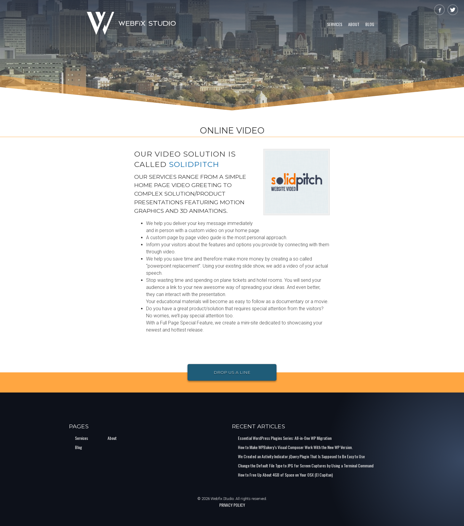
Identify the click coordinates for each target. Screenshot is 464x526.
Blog (369, 24)
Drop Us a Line (232, 372)
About (353, 24)
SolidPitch (194, 164)
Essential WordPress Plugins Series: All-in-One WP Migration (285, 438)
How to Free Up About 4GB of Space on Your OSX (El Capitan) (285, 475)
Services (334, 24)
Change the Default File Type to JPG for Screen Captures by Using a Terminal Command (306, 465)
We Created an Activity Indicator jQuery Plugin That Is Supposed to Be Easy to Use (301, 456)
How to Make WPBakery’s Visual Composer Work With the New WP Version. (295, 447)
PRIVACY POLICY (232, 505)
